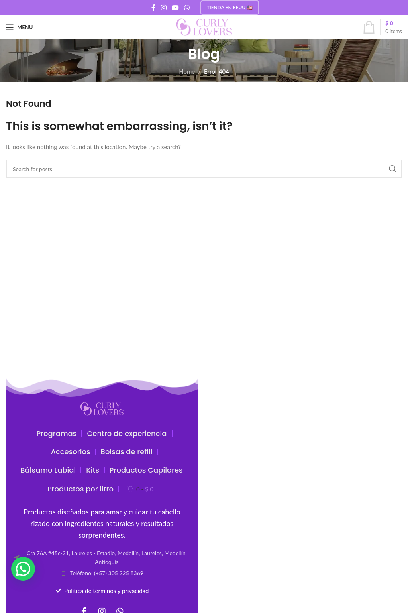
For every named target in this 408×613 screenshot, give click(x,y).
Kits (92, 470)
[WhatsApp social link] (187, 8)
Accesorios (70, 452)
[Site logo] (204, 26)
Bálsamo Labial (48, 470)
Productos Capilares (146, 470)
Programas (56, 433)
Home (187, 71)
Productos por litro (80, 489)
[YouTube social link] (175, 8)
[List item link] (102, 573)
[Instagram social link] (163, 8)
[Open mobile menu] (19, 27)
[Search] (204, 169)
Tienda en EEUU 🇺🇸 (230, 7)
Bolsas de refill (127, 452)
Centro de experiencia (127, 433)
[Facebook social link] (153, 8)
